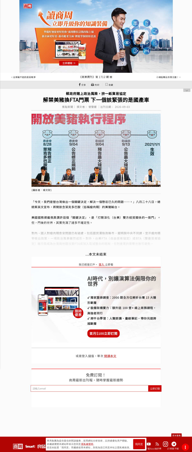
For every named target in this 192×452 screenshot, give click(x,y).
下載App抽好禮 (153, 448)
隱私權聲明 (87, 444)
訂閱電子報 (173, 448)
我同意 (139, 444)
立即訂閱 (155, 388)
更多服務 (176, 435)
